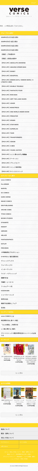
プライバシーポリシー (9, 456)
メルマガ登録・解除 (29, 456)
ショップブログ (15, 459)
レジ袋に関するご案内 (8, 329)
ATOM (26, 459)
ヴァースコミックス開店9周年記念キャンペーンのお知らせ (18, 334)
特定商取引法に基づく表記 (9, 320)
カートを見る (23, 442)
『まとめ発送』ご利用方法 (9, 325)
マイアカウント (5, 442)
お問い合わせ (4, 446)
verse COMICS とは (7, 316)
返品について (10, 454)
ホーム (6, 452)
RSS (22, 459)
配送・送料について (27, 452)
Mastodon (19, 456)
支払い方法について (15, 452)
